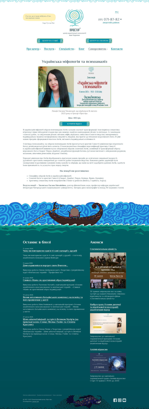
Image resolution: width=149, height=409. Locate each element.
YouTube (124, 400)
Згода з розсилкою (57, 395)
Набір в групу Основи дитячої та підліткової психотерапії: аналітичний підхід (105, 307)
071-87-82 (109, 19)
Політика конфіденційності (29, 395)
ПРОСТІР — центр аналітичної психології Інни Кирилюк (74, 20)
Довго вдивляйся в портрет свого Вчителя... (45, 265)
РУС (117, 12)
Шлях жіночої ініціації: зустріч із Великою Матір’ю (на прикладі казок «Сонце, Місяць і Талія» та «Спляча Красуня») (50, 322)
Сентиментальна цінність (103, 249)
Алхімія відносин (98, 349)
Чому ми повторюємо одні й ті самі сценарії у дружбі (50, 251)
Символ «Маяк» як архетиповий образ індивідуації (49, 280)
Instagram (119, 400)
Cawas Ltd (35, 401)
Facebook (115, 400)
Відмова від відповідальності (44, 395)
